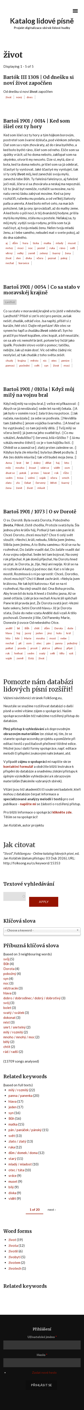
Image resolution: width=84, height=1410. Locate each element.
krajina (22, 360)
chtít (36, 628)
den (18, 258)
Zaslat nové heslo (44, 1372)
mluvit (41, 488)
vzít (71, 653)
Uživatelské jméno (42, 1337)
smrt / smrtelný (14, 1027)
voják (42, 477)
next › (52, 1209)
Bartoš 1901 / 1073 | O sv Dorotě (39, 512)
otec (54, 360)
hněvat (18, 653)
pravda (22, 648)
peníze (65, 360)
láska (36, 243)
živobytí (15, 1257)
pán (48, 643)
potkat (9, 648)
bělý (6, 1042)
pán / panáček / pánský (25, 1130)
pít (20, 643)
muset (72, 243)
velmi (31, 477)
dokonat (9, 1017)
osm (67, 467)
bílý (11, 1187)
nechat (10, 263)
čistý (31, 658)
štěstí (53, 482)
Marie (27, 638)
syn (46, 365)
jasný (28, 633)
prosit (33, 648)
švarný (56, 253)
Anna (9, 462)
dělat (48, 462)
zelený (44, 253)
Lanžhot (10, 302)
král (68, 633)
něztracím (10, 988)
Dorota (58, 628)
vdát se (45, 467)
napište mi (28, 804)
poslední (24, 365)
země (31, 253)
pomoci (10, 365)
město (34, 360)
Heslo (42, 1355)
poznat (52, 258)
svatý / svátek (13, 1013)
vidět (57, 467)
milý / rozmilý (13, 1032)
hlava (9, 633)
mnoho (19, 467)
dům (15, 243)
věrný (9, 253)
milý (8, 467)
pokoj (64, 258)
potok (22, 473)
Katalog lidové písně (42, 20)
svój (6, 1003)
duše (70, 628)
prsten (35, 473)
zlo (18, 482)
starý (12, 1158)
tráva (20, 477)
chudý (9, 360)
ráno (62, 248)
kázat (46, 473)
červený (40, 482)
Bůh (27, 628)
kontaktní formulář (18, 766)
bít (27, 462)
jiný (49, 633)
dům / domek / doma (23, 1153)
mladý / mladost (20, 1164)
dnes (30, 97)
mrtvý (9, 248)
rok (56, 473)
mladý (59, 243)
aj (7, 243)
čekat (27, 482)
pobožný (72, 643)
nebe (63, 638)
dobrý (37, 462)
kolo (59, 633)
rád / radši (10, 1052)
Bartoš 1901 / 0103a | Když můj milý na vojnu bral (38, 392)
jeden (39, 633)
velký (20, 253)
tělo (62, 653)
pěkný (58, 648)
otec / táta (16, 1170)
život (8, 97)
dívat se (10, 473)
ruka (52, 248)
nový (19, 97)
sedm (9, 477)
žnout (32, 467)
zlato (8, 482)
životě (13, 1251)
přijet (70, 648)
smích (65, 477)
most (53, 638)
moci (20, 248)
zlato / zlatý (17, 1141)
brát (19, 462)
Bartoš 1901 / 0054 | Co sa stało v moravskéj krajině (41, 290)
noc (30, 248)
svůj (6, 959)
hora (25, 243)
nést (6, 1022)
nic (45, 360)
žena (68, 253)
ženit (19, 488)
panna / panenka (20, 1095)
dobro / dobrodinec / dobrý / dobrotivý (32, 998)
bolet (7, 1008)
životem (14, 1262)
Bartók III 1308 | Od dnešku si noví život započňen (38, 80)
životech (15, 1268)
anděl (9, 628)
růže (66, 473)
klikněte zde (62, 812)
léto (66, 462)
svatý (42, 653)
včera (40, 258)
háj (58, 462)
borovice (24, 263)
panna (58, 643)
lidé (17, 638)
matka (47, 243)
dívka (29, 258)
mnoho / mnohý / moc (19, 1037)
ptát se (46, 648)
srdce (13, 1176)
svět (72, 248)
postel (41, 248)
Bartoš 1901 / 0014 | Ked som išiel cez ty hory (36, 124)
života (13, 1245)
